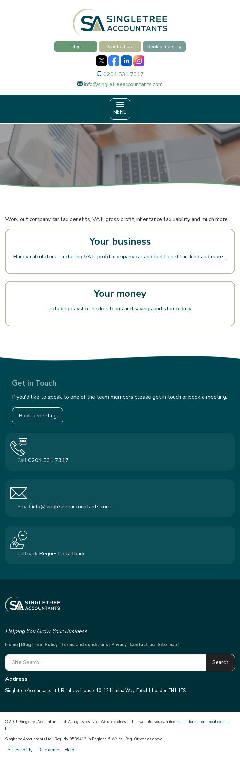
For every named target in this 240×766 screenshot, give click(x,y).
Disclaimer (48, 750)
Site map (167, 644)
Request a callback (62, 553)
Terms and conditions (84, 644)
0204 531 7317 (123, 74)
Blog (76, 46)
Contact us (120, 46)
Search (220, 662)
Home (11, 644)
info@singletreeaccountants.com (123, 84)
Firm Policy (46, 644)
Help (70, 750)
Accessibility (20, 750)
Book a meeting (164, 46)
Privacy (119, 644)
